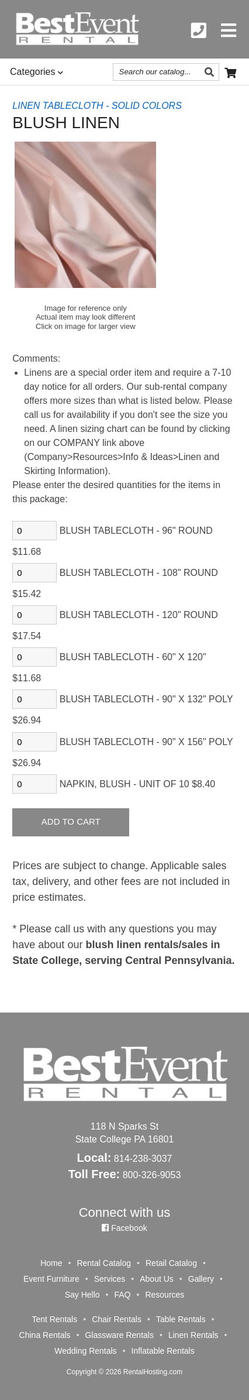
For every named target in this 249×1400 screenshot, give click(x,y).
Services (110, 1279)
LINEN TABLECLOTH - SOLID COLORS (97, 106)
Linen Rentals (193, 1335)
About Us (157, 1279)
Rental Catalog (104, 1263)
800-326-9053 (152, 1175)
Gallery (201, 1279)
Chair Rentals (116, 1319)
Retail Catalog (171, 1263)
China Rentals (45, 1335)
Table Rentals (181, 1319)
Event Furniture (51, 1279)
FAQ (122, 1294)
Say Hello (82, 1294)
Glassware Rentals (119, 1335)
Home (51, 1263)
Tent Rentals (54, 1319)
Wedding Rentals (85, 1351)
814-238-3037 (143, 1159)
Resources (164, 1294)
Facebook (124, 1228)
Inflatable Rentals (163, 1351)
